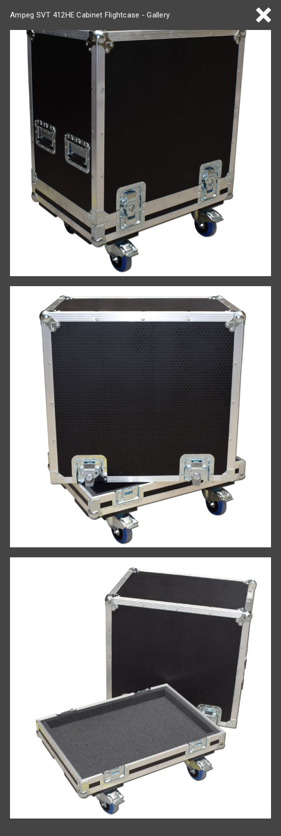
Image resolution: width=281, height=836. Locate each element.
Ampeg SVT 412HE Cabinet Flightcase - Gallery (90, 14)
